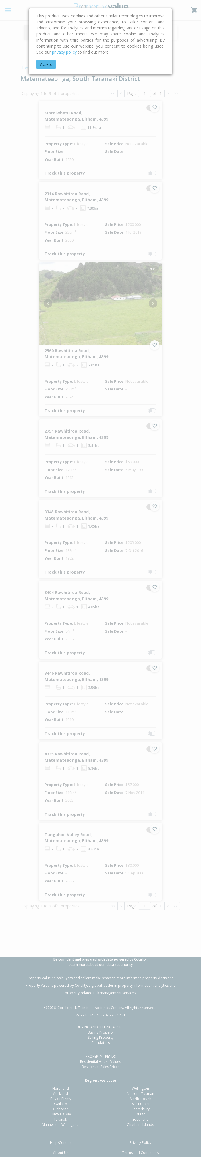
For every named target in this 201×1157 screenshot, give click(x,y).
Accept (46, 64)
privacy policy (64, 52)
